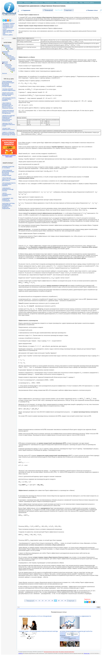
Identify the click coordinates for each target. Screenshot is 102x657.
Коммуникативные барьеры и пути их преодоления (8, 112)
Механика (12, 59)
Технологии (9, 65)
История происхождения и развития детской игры (76, 631)
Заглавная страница (9, 23)
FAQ (4, 33)
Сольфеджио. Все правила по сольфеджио (7, 199)
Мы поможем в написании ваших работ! (9, 156)
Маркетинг (8, 55)
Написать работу (8, 34)
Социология (8, 64)
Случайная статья (8, 26)
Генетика (8, 47)
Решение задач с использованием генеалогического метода (38, 631)
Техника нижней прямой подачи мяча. (9, 89)
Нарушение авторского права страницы (51, 651)
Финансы (12, 69)
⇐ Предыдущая (48, 10)
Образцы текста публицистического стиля (8, 125)
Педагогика (5, 62)
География (10, 49)
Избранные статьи (8, 24)
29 (62, 600)
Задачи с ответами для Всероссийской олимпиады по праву (8, 133)
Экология (4, 73)
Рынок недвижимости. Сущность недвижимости (75, 616)
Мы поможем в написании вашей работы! (66, 651)
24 (46, 600)
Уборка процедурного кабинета (6, 194)
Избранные (27, 2)
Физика (9, 67)
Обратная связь (7, 32)
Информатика (5, 51)
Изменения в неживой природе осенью (7, 189)
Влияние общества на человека (8, 167)
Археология (6, 45)
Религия (5, 63)
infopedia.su (20, 653)
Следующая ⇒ (68, 10)
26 (52, 600)
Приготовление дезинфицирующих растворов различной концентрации (8, 84)
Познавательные (49, 2)
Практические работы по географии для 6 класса (9, 179)
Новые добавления (8, 30)
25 (49, 600)
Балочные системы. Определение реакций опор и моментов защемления (8, 206)
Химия (13, 70)
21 (36, 600)
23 (42, 600)
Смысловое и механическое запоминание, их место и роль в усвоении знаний (7, 105)
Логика (6, 54)
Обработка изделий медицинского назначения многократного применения (8, 118)
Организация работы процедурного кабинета (9, 99)
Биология (7, 46)
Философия (12, 68)
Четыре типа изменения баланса (8, 129)
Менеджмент (12, 58)
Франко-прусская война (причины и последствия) (7, 94)
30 (65, 600)
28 (58, 600)
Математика (10, 56)
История (5, 53)
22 (39, 600)
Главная (20, 2)
